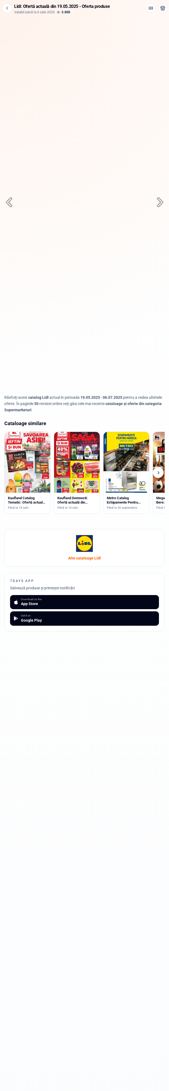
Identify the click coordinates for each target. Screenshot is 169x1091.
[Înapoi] (7, 8)
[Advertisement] (84, 52)
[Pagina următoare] (157, 202)
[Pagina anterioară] (12, 202)
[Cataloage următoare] (158, 472)
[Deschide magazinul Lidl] (163, 8)
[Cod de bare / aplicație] (151, 8)
